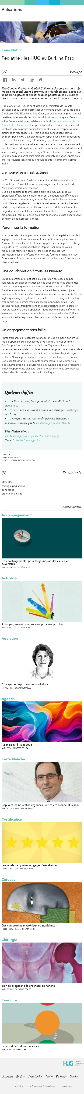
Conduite (9, 1000)
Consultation (12, 50)
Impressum (66, 1086)
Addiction (10, 638)
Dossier (74, 1076)
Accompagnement (17, 515)
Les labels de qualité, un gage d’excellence (29, 865)
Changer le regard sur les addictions (25, 684)
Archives (19, 1086)
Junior (49, 1076)
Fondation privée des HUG (52, 423)
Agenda (8, 699)
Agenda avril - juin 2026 (17, 744)
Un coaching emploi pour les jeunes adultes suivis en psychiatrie (35, 562)
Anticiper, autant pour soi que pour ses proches (32, 624)
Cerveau (8, 879)
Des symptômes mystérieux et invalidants (28, 925)
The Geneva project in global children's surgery (32, 436)
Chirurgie (9, 940)
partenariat (8, 489)
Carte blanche (13, 759)
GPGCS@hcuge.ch (28, 440)
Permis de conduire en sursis (20, 1046)
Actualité (9, 578)
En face (20, 1076)
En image (61, 1076)
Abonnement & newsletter (42, 1086)
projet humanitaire (12, 493)
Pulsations (12, 9)
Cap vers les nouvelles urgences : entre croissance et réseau (41, 805)
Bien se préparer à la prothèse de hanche (28, 985)
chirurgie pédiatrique (13, 485)
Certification (12, 819)
